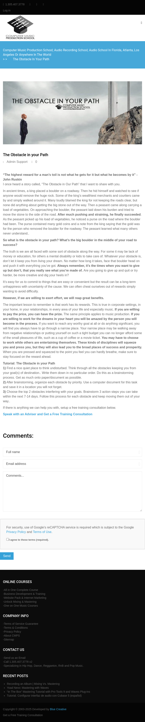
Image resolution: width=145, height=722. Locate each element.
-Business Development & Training (24, 593)
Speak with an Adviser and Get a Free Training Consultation (47, 414)
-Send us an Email (14, 657)
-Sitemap (8, 639)
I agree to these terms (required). (27, 539)
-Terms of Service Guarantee (20, 623)
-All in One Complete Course (20, 589)
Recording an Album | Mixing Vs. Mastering (33, 683)
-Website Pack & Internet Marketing (24, 597)
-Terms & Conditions (15, 627)
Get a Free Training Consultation (23, 715)
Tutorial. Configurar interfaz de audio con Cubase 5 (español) (44, 695)
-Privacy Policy (12, 631)
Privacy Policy (16, 532)
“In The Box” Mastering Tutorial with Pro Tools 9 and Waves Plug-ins (48, 691)
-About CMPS (11, 635)
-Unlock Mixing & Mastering (19, 601)
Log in (6, 10)
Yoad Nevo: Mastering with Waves (28, 687)
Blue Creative (58, 709)
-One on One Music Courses (20, 605)
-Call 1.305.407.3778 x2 (17, 661)
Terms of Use (42, 532)
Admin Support (17, 161)
